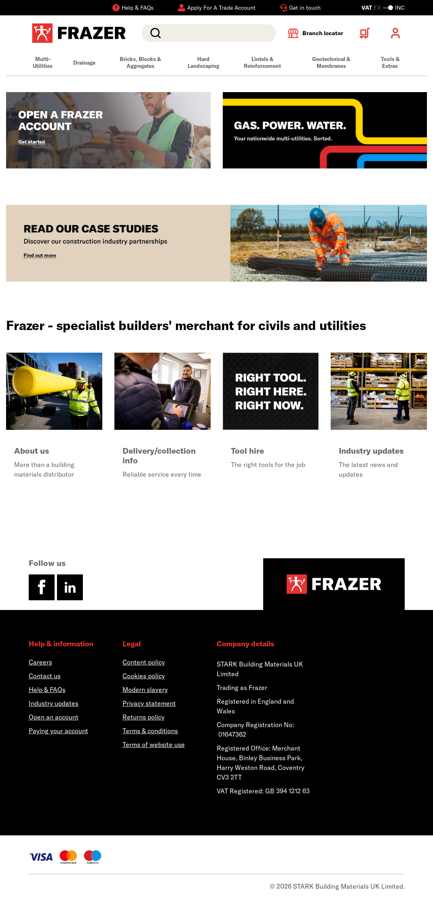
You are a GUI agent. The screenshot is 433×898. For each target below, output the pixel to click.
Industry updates (53, 703)
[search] (208, 33)
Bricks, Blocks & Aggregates (140, 62)
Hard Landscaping (203, 62)
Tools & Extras (390, 62)
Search (154, 33)
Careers (40, 662)
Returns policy (144, 717)
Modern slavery (145, 690)
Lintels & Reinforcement (262, 62)
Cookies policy (144, 676)
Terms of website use (154, 744)
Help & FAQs (47, 690)
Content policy (144, 662)
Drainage (84, 62)
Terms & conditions (150, 731)
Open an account (53, 717)
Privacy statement (149, 703)
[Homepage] (334, 584)
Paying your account (58, 731)
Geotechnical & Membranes (331, 62)
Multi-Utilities (43, 62)
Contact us (45, 676)
